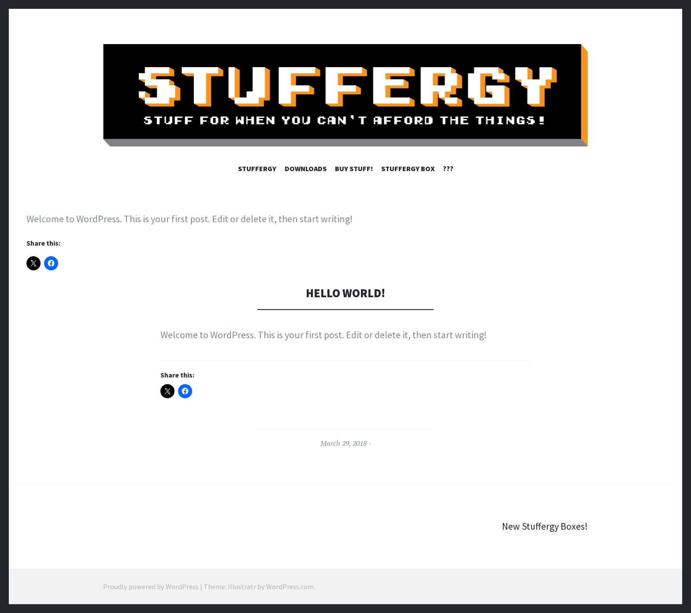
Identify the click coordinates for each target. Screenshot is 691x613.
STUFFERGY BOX (408, 168)
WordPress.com (290, 586)
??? (448, 168)
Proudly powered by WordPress (151, 586)
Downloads (306, 168)
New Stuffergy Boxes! (545, 526)
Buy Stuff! (354, 168)
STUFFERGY (257, 168)
